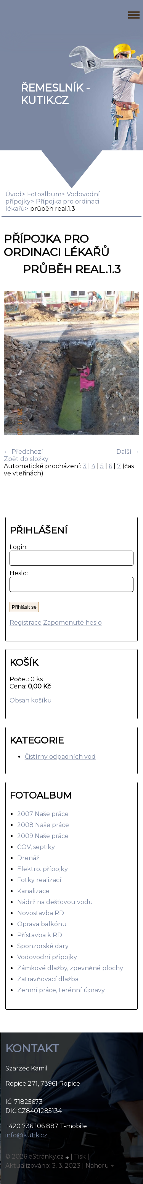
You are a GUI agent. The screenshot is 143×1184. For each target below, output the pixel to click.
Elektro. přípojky (42, 869)
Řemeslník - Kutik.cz (55, 94)
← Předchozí (23, 451)
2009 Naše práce (43, 836)
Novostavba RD (40, 913)
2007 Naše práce (43, 814)
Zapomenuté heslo (72, 622)
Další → (127, 451)
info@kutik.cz (26, 1135)
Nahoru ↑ (99, 1165)
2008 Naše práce (43, 825)
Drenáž (28, 858)
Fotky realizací (39, 880)
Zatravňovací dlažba (48, 979)
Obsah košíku (31, 700)
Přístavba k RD (39, 935)
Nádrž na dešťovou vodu (55, 902)
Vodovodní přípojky (47, 957)
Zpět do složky (26, 459)
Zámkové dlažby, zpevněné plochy (70, 968)
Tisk (80, 1156)
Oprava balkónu (42, 924)
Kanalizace (33, 891)
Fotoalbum (44, 194)
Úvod (13, 194)
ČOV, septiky (36, 847)
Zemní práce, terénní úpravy (61, 990)
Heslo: (17, 573)
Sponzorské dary (43, 946)
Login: (17, 547)
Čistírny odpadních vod (60, 756)
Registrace (26, 622)
